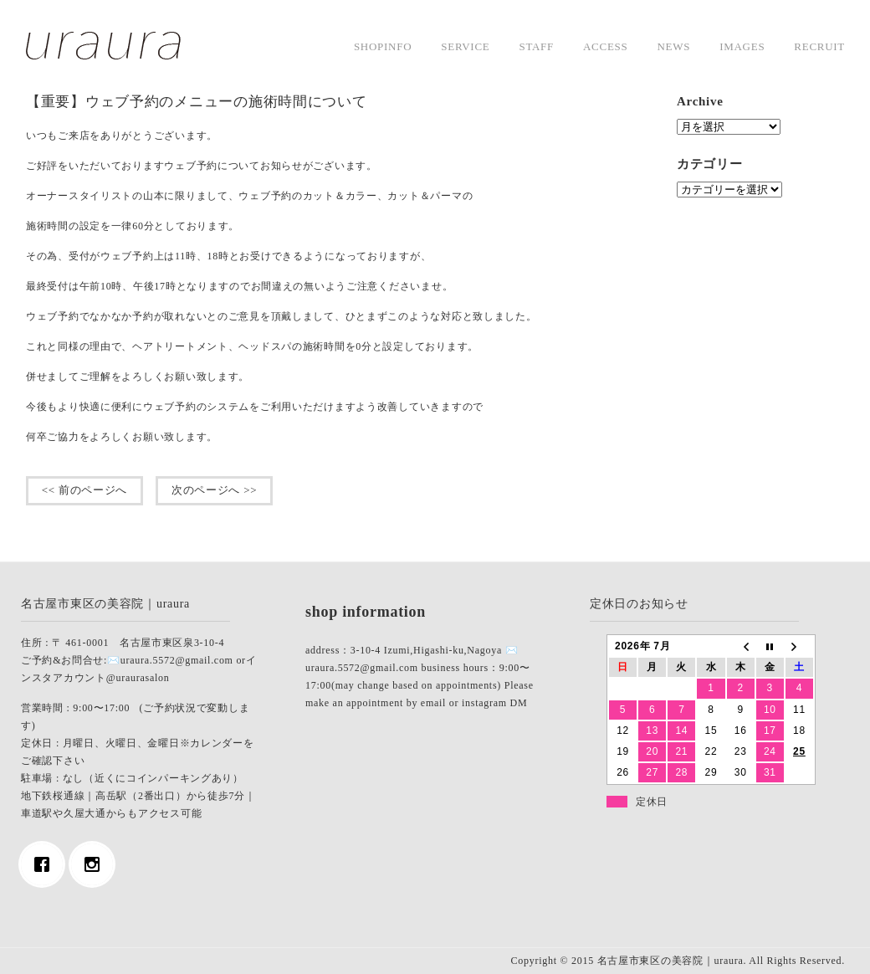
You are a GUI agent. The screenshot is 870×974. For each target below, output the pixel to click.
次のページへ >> (214, 490)
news (673, 46)
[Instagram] (96, 864)
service (465, 46)
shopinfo (383, 46)
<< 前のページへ (84, 490)
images (742, 46)
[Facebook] (46, 864)
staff (536, 46)
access (605, 46)
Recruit (819, 46)
